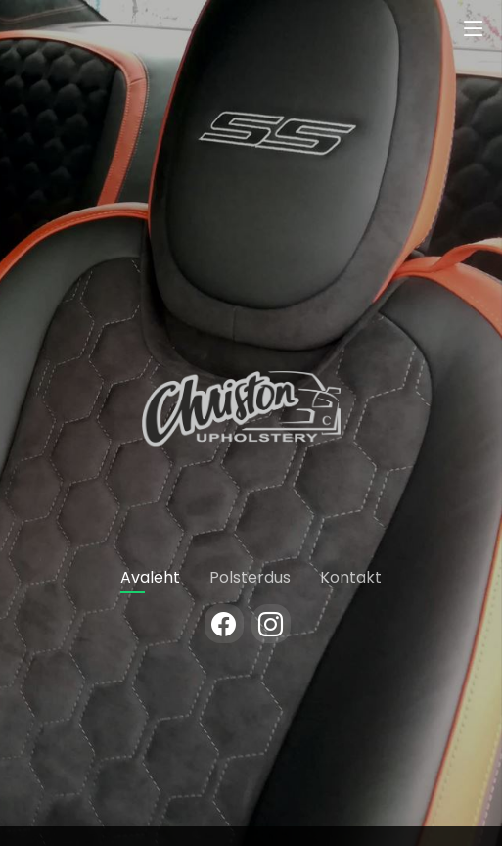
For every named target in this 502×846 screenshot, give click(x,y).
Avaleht (150, 577)
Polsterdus (250, 577)
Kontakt (351, 577)
